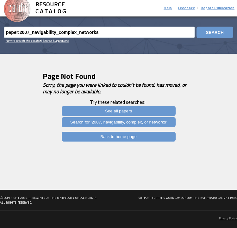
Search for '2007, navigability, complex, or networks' (118, 122)
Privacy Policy (228, 218)
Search (215, 32)
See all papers (118, 111)
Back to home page (118, 136)
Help (168, 8)
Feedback (186, 8)
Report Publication (217, 8)
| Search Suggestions (55, 40)
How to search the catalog (23, 40)
